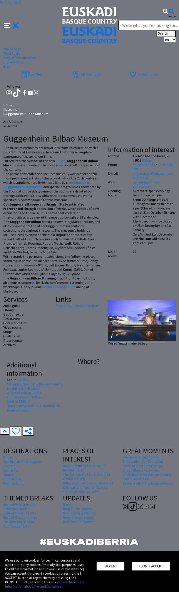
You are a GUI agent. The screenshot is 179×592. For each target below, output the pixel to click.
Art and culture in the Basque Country (34, 384)
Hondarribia (12, 479)
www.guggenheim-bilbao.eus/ (147, 184)
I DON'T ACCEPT (151, 566)
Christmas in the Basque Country (147, 474)
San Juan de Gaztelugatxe (22, 461)
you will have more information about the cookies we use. (45, 584)
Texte (171, 16)
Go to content (10, 2)
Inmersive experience (78, 517)
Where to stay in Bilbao (24, 393)
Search (166, 33)
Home (7, 105)
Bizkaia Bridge (73, 470)
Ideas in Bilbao (17, 401)
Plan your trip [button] (13, 62)
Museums (10, 109)
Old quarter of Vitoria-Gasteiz (85, 487)
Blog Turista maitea (78, 509)
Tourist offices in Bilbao (24, 397)
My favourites (143, 74)
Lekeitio (9, 466)
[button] (11, 25)
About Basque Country (79, 513)
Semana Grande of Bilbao (141, 457)
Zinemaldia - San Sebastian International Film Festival (143, 463)
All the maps (85, 74)
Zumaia (8, 474)
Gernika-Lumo (14, 483)
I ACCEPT (110, 566)
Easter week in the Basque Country (148, 483)
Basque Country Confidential (76, 305)
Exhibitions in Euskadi (23, 388)
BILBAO (22, 380)
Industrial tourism (16, 509)
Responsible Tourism (78, 522)
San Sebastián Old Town (81, 492)
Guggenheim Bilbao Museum (84, 465)
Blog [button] (6, 66)
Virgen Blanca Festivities (141, 470)
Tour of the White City (19, 513)
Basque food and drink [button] (19, 57)
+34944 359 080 (144, 164)
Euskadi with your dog (19, 504)
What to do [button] (11, 53)
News (67, 504)
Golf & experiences (17, 526)
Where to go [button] (12, 49)
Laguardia (10, 470)
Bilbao (60, 161)
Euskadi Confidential (18, 522)
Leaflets (32, 74)
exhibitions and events (58, 287)
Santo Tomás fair (135, 479)
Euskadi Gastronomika (20, 517)
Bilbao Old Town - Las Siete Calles (88, 483)
